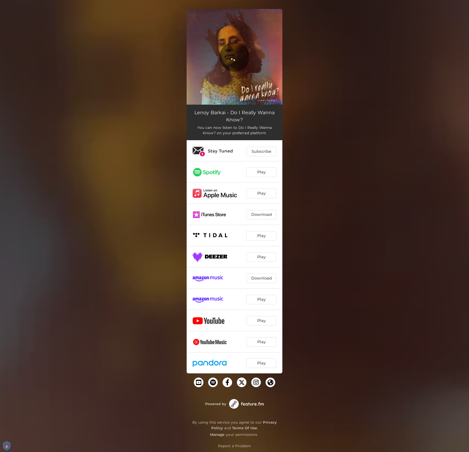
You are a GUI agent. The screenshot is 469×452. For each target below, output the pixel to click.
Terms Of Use (244, 428)
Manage (217, 434)
